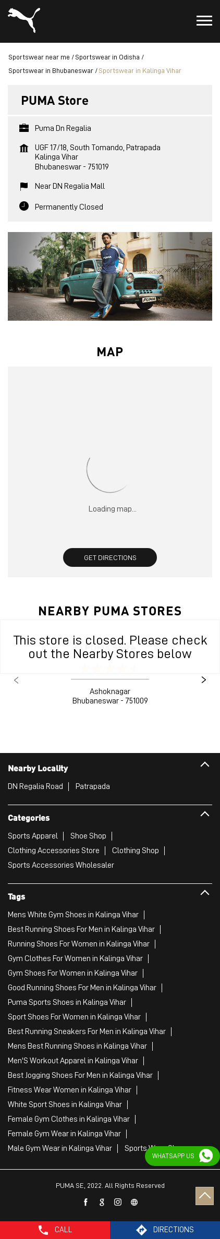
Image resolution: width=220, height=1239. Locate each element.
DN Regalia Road (35, 786)
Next (203, 680)
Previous (16, 680)
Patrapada (93, 786)
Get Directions (110, 557)
